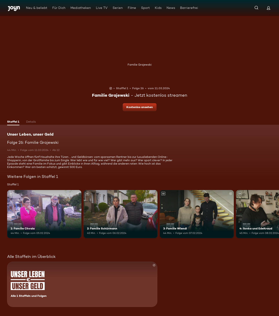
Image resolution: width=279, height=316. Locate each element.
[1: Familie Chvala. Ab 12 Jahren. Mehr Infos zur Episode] (44, 214)
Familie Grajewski (140, 64)
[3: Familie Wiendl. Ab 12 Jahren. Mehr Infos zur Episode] (197, 214)
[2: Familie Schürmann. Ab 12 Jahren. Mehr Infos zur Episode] (120, 214)
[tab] (13, 122)
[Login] (268, 8)
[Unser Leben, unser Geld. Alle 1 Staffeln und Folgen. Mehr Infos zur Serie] (82, 284)
